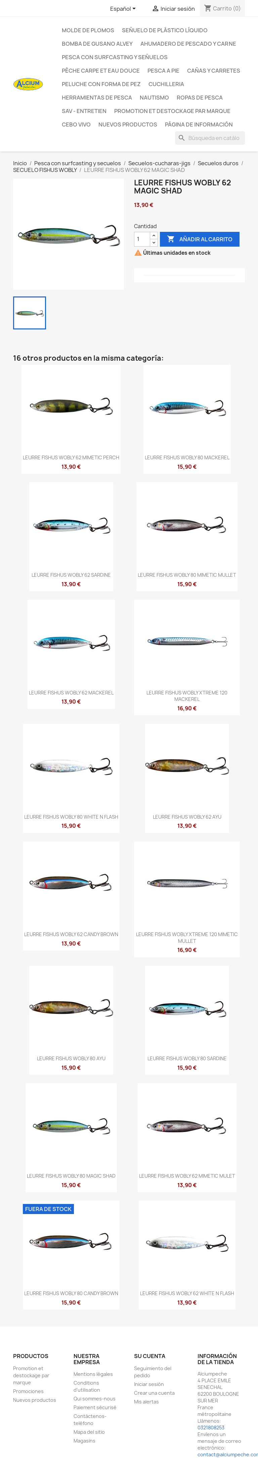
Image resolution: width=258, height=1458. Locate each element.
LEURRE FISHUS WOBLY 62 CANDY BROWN (71, 934)
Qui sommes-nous (95, 1398)
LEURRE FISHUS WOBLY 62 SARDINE (71, 575)
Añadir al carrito (199, 239)
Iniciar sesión (149, 1384)
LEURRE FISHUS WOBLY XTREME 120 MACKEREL (186, 696)
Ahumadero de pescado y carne (188, 43)
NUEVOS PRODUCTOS (127, 124)
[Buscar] (210, 138)
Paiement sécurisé (95, 1407)
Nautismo (154, 97)
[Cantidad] (142, 239)
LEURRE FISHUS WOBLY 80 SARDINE (187, 1058)
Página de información (199, 124)
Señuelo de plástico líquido (165, 30)
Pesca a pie (163, 70)
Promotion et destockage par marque (172, 111)
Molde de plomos (88, 30)
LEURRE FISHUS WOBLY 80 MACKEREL (187, 457)
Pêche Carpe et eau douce (101, 70)
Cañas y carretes (213, 70)
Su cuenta (149, 1356)
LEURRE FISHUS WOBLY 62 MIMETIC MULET (187, 1176)
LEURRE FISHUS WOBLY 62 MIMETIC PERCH (71, 457)
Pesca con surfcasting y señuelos (115, 57)
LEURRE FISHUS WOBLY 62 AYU (187, 817)
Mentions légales (93, 1374)
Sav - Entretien (84, 111)
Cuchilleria (166, 84)
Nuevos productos (34, 1400)
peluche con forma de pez (101, 84)
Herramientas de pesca (97, 97)
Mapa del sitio (89, 1432)
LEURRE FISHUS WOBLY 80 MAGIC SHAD (71, 1176)
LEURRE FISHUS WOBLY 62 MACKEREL (71, 692)
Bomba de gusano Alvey (97, 43)
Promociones (28, 1391)
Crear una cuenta (154, 1393)
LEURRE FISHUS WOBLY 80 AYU (71, 1058)
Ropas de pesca (200, 97)
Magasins (84, 1440)
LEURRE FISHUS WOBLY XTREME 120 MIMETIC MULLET (187, 937)
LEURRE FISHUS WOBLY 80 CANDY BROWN (71, 1293)
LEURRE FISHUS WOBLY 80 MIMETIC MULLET (187, 575)
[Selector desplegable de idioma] (124, 9)
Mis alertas (146, 1401)
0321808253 (211, 1427)
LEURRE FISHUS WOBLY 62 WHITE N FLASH (187, 1293)
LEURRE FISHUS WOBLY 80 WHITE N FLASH (71, 817)
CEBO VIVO (76, 124)
